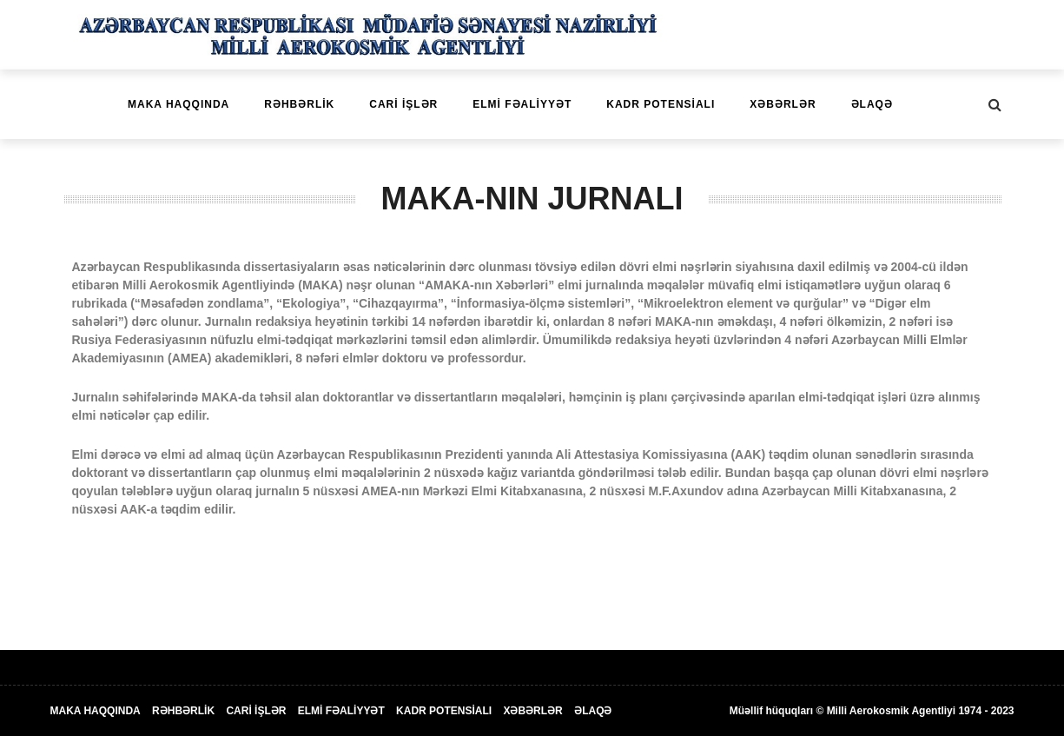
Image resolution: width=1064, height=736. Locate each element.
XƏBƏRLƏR (783, 104)
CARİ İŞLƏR (403, 104)
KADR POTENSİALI (660, 104)
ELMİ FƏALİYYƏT (522, 104)
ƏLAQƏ (872, 104)
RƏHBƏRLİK (299, 104)
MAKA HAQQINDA (178, 104)
